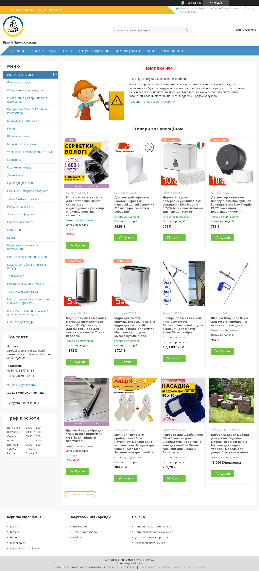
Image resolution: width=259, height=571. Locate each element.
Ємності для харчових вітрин (27, 257)
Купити (80, 245)
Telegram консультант (94, 50)
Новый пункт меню (20, 75)
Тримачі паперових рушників (154, 532)
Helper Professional (85, 532)
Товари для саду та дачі (23, 291)
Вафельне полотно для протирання (23, 247)
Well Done (79, 537)
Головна (18, 50)
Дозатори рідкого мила (150, 543)
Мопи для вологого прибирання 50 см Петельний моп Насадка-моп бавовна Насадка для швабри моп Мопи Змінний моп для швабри (134, 443)
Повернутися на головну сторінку (151, 101)
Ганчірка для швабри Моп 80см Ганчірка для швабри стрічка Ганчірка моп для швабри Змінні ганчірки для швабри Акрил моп (183, 443)
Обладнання (15, 230)
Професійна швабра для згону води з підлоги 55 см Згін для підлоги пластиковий (84, 435)
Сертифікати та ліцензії (25, 548)
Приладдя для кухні (20, 183)
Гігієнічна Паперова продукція (27, 191)
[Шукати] (186, 30)
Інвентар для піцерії (20, 322)
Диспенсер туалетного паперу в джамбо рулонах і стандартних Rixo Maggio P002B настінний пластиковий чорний (231, 204)
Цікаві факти (18, 543)
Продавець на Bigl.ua (129, 563)
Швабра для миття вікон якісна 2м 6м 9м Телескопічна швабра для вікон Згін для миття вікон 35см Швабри (183, 325)
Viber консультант (128, 50)
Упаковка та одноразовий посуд (29, 152)
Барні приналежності (21, 144)
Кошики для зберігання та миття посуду (29, 266)
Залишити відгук (245, 30)
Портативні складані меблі (25, 284)
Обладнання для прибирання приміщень (27, 99)
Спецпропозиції (173, 50)
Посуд (11, 128)
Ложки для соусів (19, 82)
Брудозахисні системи (22, 121)
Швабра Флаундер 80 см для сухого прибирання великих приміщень (229, 321)
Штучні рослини (18, 136)
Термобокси (15, 276)
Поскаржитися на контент (154, 567)
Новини (15, 537)
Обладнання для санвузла (25, 90)
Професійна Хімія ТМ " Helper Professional (27, 111)
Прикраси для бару (20, 206)
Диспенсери (15, 175)
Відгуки (151, 50)
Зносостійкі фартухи (21, 214)
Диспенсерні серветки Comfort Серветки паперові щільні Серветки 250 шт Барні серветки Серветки (134, 204)
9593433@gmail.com (21, 385)
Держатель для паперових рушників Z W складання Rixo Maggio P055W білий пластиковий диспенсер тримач (183, 204)
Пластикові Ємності (20, 222)
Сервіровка (14, 160)
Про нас (67, 50)
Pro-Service (80, 526)
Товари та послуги (43, 50)
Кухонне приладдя (19, 167)
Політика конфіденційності (189, 567)
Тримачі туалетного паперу (153, 526)
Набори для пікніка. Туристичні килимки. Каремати (28, 301)
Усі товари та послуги (80, 494)
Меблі (11, 238)
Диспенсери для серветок (152, 537)
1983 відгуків (193, 2)
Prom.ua (150, 559)
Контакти (16, 526)
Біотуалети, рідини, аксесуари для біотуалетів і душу (27, 312)
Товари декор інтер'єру (23, 198)
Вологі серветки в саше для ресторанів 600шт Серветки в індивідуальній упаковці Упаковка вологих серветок (85, 206)
